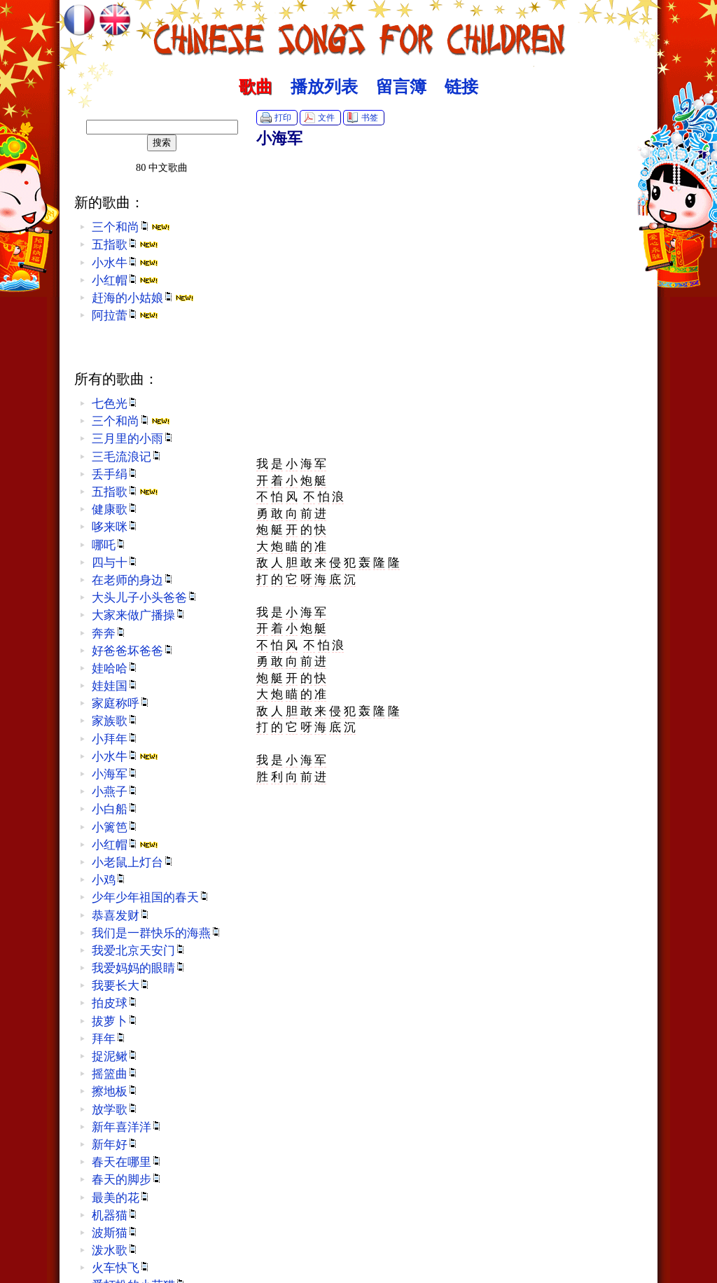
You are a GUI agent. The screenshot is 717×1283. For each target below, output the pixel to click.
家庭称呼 (121, 703)
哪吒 (109, 545)
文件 (326, 118)
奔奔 (109, 633)
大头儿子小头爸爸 (145, 597)
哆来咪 (115, 527)
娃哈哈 (115, 668)
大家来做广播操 (139, 615)
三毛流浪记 (127, 457)
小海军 (115, 774)
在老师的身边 (133, 580)
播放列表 (324, 87)
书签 (369, 118)
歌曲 (255, 87)
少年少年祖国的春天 (151, 897)
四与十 (115, 562)
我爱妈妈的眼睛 (139, 968)
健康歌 (115, 509)
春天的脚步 (127, 1179)
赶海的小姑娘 (143, 298)
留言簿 (401, 87)
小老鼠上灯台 (133, 862)
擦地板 (115, 1091)
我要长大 (121, 985)
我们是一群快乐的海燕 (157, 933)
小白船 (115, 809)
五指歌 (125, 244)
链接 (461, 87)
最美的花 (121, 1198)
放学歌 (115, 1109)
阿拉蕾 (125, 315)
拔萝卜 (115, 1021)
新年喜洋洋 (127, 1127)
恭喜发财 (121, 915)
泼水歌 (115, 1250)
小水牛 (125, 263)
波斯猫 (115, 1233)
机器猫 (115, 1215)
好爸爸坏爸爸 (133, 651)
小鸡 (109, 880)
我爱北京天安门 (139, 950)
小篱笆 (115, 827)
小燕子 (115, 791)
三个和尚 (131, 227)
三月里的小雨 (133, 438)
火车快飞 (121, 1268)
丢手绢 (115, 474)
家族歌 (115, 721)
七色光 (115, 403)
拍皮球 (115, 1003)
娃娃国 (115, 686)
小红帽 (125, 280)
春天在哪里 (127, 1162)
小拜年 (115, 739)
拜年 (109, 1039)
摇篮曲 (115, 1074)
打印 (282, 118)
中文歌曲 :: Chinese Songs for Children (359, 31)
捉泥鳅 (115, 1056)
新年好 (115, 1144)
